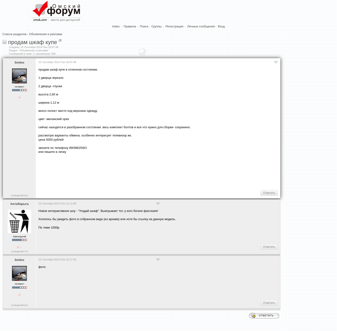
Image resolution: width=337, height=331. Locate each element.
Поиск (144, 26)
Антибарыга (19, 204)
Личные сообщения (201, 26)
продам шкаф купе (32, 42)
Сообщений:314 (19, 195)
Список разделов (14, 34)
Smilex (19, 62)
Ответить (269, 193)
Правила (130, 26)
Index (116, 26)
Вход (221, 26)
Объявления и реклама (45, 34)
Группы (156, 26)
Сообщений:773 (19, 251)
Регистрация (174, 26)
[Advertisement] (123, 171)
